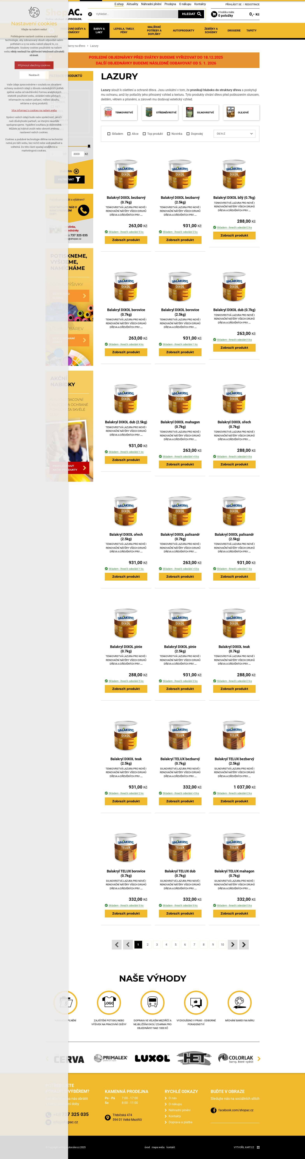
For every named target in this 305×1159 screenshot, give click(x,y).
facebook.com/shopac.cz (235, 1110)
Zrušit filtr (66, 171)
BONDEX (58, 98)
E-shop (119, 4)
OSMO (57, 116)
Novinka (174, 134)
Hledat (188, 14)
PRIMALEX (59, 120)
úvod (147, 1147)
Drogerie (234, 30)
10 (222, 944)
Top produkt (152, 134)
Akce (132, 134)
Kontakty (200, 4)
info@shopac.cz (72, 238)
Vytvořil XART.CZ (244, 1147)
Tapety (251, 30)
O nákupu (185, 4)
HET (55, 107)
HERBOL (58, 102)
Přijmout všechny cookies (34, 65)
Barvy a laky (99, 30)
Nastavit (34, 75)
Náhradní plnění (151, 4)
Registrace (252, 4)
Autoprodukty (183, 30)
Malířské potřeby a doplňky (154, 30)
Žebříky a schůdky (211, 30)
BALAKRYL (59, 93)
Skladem (115, 134)
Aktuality (132, 4)
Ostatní (57, 129)
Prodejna (170, 4)
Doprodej (194, 134)
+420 (76, 235)
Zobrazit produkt (126, 240)
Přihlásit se (233, 4)
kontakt (171, 1147)
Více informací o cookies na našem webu (34, 110)
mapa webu (158, 1147)
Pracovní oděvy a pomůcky (73, 30)
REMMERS (59, 125)
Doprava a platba (180, 1122)
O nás (173, 1098)
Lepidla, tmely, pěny (124, 30)
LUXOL (57, 111)
